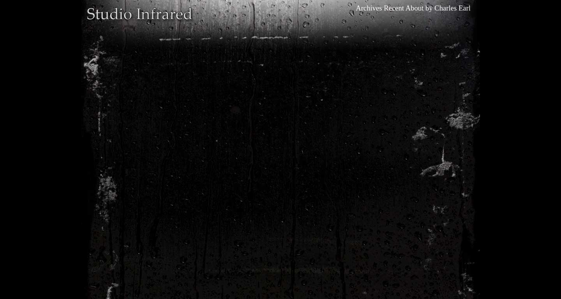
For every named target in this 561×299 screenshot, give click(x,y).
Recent (394, 8)
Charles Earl (452, 8)
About (415, 8)
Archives (369, 8)
